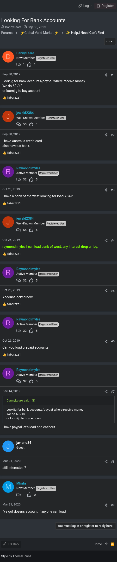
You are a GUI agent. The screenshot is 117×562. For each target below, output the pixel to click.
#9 (113, 505)
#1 (113, 75)
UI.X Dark (11, 544)
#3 (113, 190)
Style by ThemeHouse (16, 556)
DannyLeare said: (18, 400)
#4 (113, 240)
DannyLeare (13, 27)
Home (97, 544)
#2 (113, 135)
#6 (113, 341)
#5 (113, 291)
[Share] (106, 75)
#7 (113, 391)
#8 (113, 461)
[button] (6, 6)
